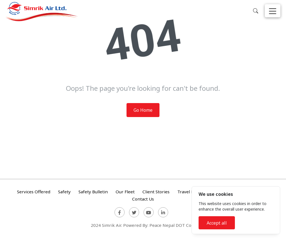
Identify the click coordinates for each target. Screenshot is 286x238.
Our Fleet (125, 192)
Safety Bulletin (93, 192)
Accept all (217, 223)
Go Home (143, 110)
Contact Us (143, 199)
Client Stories (156, 192)
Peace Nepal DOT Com (172, 225)
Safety (64, 192)
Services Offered (33, 192)
